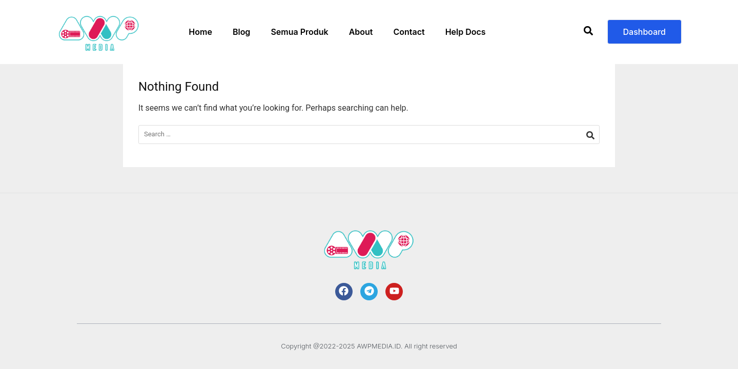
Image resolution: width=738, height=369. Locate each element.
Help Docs (465, 32)
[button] (588, 32)
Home (200, 32)
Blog (241, 32)
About (361, 32)
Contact (408, 32)
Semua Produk (299, 32)
